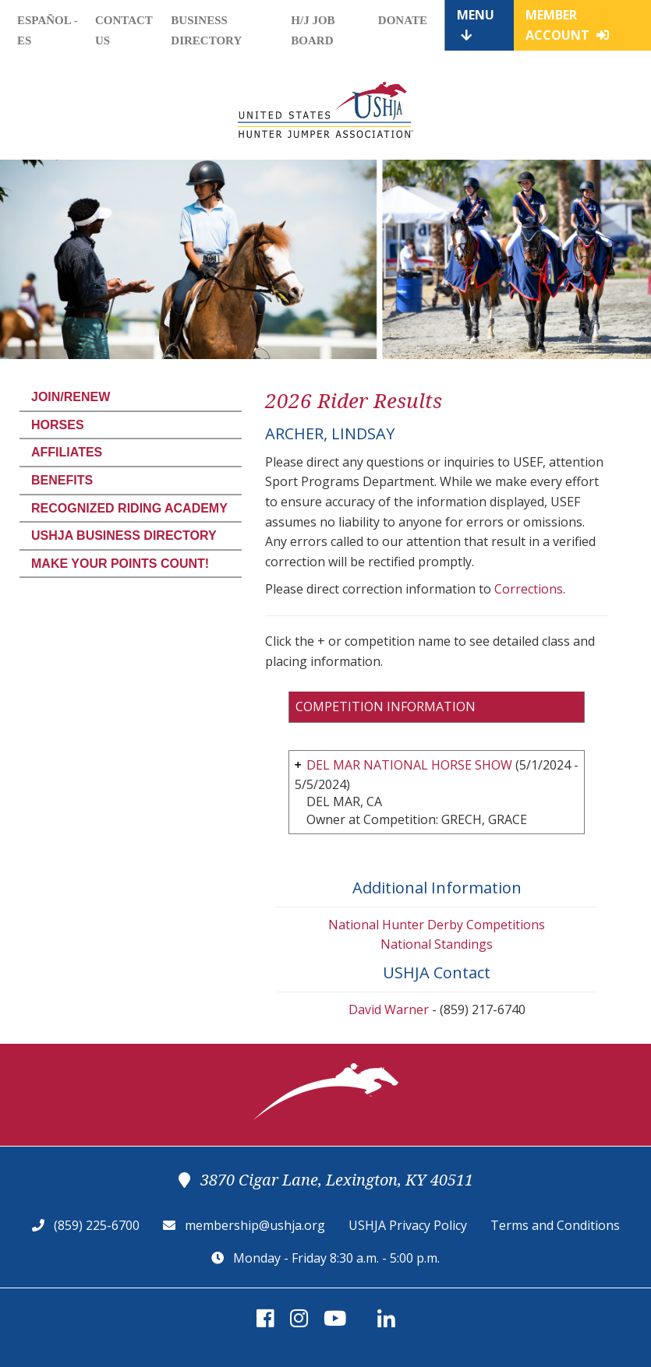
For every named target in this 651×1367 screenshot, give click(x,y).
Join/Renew (70, 396)
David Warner (388, 1009)
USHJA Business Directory (124, 535)
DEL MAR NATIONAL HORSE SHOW (409, 764)
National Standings (436, 944)
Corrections (528, 588)
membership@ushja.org (255, 1225)
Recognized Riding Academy (129, 508)
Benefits (62, 480)
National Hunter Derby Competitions (436, 924)
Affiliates (66, 452)
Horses (57, 425)
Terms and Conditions (555, 1225)
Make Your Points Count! (120, 563)
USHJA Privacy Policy (407, 1225)
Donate (402, 20)
